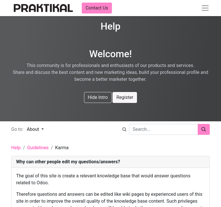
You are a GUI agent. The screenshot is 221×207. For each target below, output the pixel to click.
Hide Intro (98, 97)
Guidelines (37, 147)
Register (124, 97)
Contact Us (96, 8)
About (33, 129)
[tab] (110, 162)
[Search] (204, 129)
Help (16, 147)
